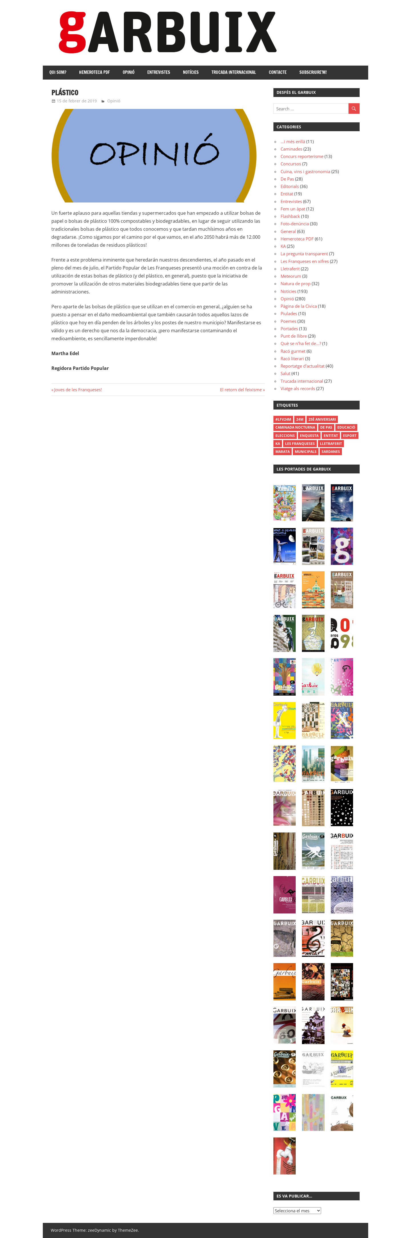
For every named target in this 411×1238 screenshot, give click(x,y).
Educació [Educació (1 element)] (346, 427)
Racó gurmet (293, 351)
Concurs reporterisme (302, 156)
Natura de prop (296, 283)
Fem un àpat (293, 209)
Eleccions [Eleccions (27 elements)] (285, 435)
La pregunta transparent (304, 253)
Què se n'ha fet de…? (301, 343)
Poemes (288, 321)
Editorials (290, 186)
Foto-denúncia (295, 223)
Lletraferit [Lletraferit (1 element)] (331, 443)
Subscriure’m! (313, 72)
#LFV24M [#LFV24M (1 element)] (283, 419)
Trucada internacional (233, 72)
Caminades (291, 149)
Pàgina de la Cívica (299, 306)
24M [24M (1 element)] (299, 419)
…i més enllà (293, 141)
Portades (289, 328)
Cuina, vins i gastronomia (305, 171)
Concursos (291, 164)
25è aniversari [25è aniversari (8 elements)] (322, 419)
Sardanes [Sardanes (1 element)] (331, 451)
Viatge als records (298, 388)
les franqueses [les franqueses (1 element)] (300, 443)
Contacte (278, 72)
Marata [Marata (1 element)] (282, 451)
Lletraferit (290, 268)
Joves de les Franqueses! (78, 389)
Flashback (290, 216)
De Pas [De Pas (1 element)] (326, 427)
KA (283, 246)
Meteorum (291, 276)
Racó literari (292, 358)
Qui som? (57, 72)
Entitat (287, 193)
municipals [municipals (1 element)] (306, 451)
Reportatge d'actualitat (303, 366)
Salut (285, 373)
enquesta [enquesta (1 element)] (309, 435)
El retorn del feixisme (241, 389)
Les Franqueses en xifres (305, 261)
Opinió (128, 72)
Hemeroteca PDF (94, 72)
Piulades (289, 313)
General (288, 231)
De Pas (287, 179)
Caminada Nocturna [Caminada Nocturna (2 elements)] (295, 427)
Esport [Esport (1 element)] (349, 435)
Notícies (191, 72)
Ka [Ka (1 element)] (277, 443)
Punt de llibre (294, 336)
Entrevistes (158, 72)
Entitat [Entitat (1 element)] (331, 435)
